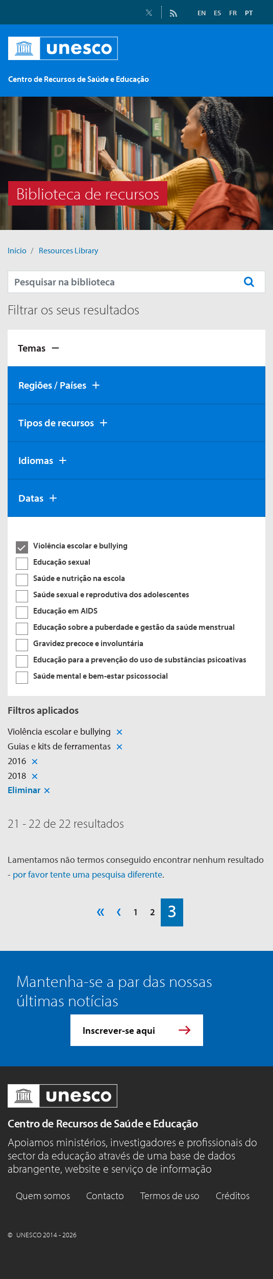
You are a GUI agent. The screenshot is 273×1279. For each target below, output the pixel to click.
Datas (30, 497)
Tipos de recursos (56, 422)
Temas (31, 347)
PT (249, 12)
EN (201, 12)
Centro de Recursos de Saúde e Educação (102, 1123)
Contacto (105, 1195)
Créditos (233, 1195)
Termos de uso (170, 1195)
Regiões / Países (52, 385)
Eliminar (24, 790)
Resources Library (68, 250)
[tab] (136, 348)
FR (233, 12)
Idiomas (35, 460)
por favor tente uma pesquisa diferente (87, 874)
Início (17, 250)
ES (217, 12)
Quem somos (43, 1195)
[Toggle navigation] (246, 76)
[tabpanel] (136, 606)
